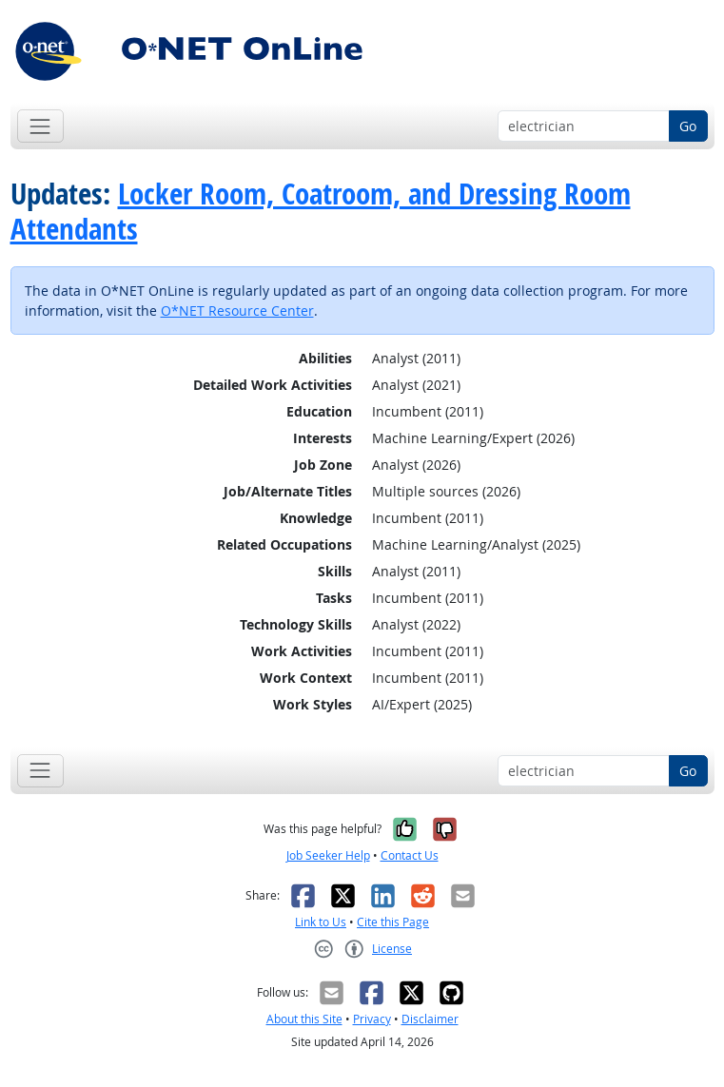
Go (687, 126)
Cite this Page (393, 922)
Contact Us (410, 855)
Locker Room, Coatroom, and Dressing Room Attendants (320, 210)
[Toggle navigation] (40, 126)
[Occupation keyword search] (584, 126)
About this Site (304, 1019)
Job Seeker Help (328, 855)
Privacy (372, 1019)
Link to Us (320, 922)
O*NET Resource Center (237, 310)
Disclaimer (430, 1019)
